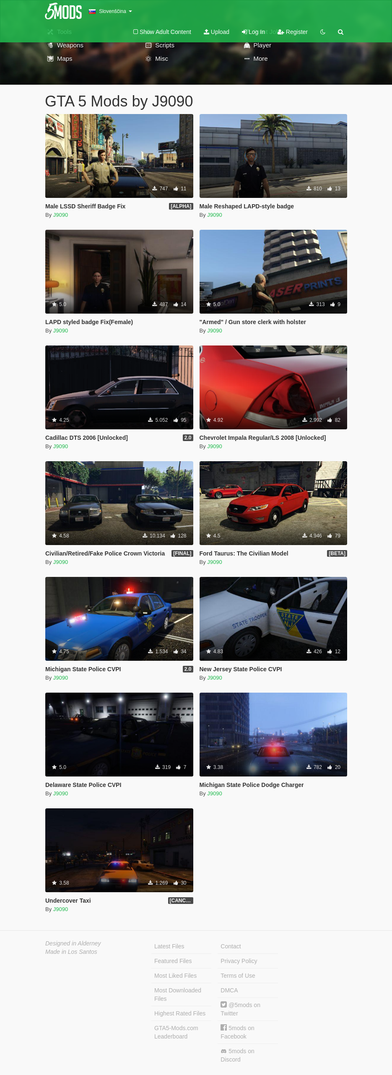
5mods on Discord (237, 1055)
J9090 (60, 215)
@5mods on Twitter (240, 1009)
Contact (231, 946)
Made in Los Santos (71, 951)
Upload (216, 32)
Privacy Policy (239, 961)
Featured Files (173, 961)
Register (293, 32)
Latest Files (169, 946)
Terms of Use (238, 975)
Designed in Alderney (73, 943)
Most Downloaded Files (177, 994)
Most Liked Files (175, 975)
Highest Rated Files (179, 1013)
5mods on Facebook (237, 1032)
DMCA (229, 990)
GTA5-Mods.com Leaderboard (176, 1032)
